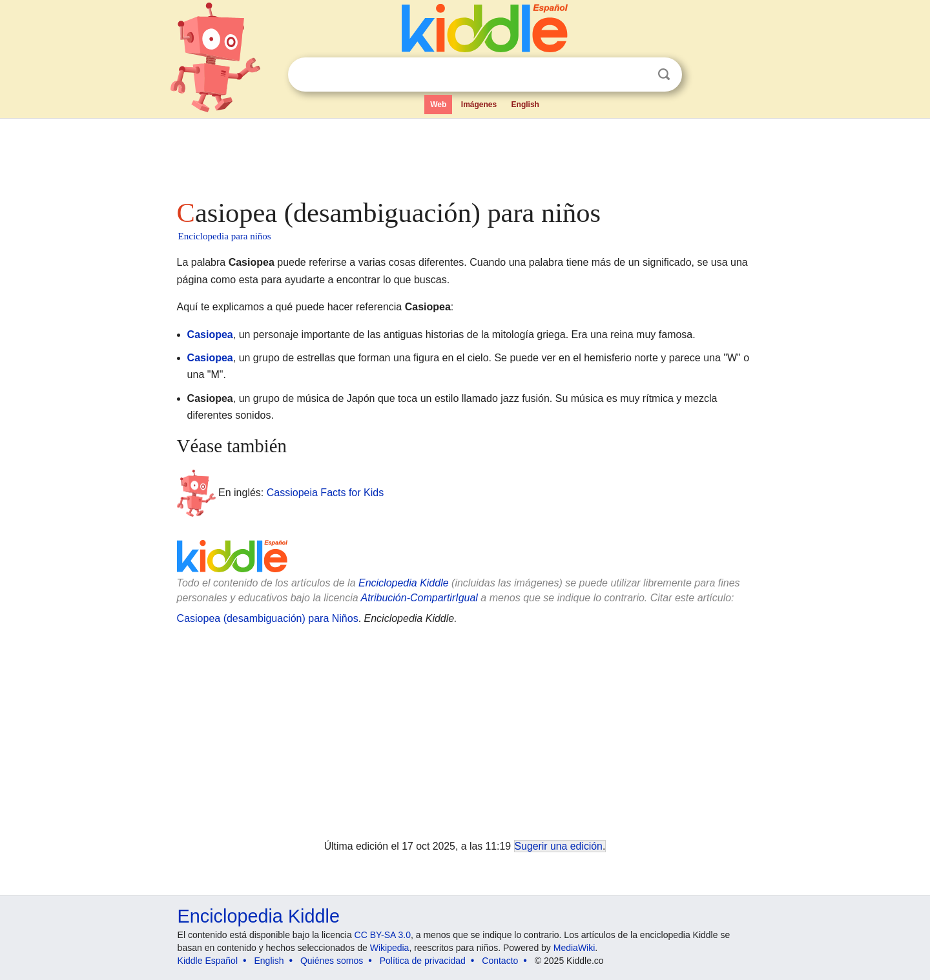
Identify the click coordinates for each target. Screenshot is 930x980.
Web (438, 104)
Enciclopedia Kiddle (403, 582)
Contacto (500, 960)
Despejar (637, 75)
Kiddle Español (208, 960)
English (525, 104)
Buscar (663, 74)
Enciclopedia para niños (224, 236)
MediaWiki (574, 948)
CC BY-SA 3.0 (383, 935)
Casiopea (210, 334)
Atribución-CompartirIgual (419, 597)
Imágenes (479, 104)
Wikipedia (389, 948)
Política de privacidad (423, 960)
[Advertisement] (464, 154)
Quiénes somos (331, 960)
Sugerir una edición (559, 846)
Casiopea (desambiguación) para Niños (267, 618)
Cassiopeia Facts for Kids (325, 492)
